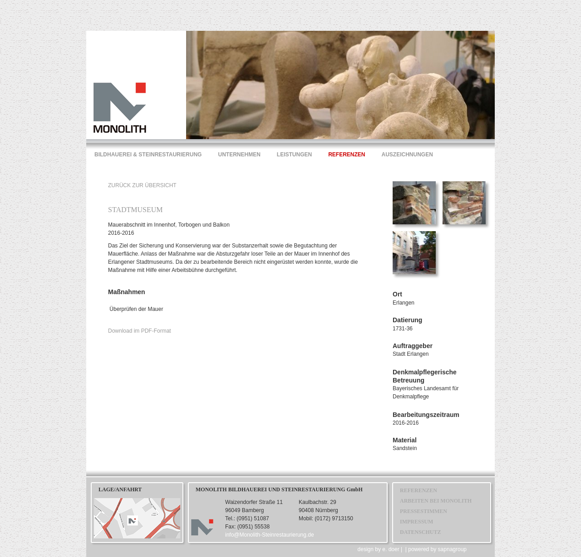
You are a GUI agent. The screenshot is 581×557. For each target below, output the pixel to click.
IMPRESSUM (416, 521)
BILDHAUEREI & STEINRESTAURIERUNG (148, 154)
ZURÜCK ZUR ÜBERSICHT (142, 185)
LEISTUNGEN (294, 154)
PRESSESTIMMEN (423, 511)
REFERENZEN (346, 154)
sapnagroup (452, 549)
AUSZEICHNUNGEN (407, 154)
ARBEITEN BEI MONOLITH (436, 501)
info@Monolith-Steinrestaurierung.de (269, 535)
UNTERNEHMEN (239, 154)
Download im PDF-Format (139, 331)
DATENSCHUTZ (420, 532)
